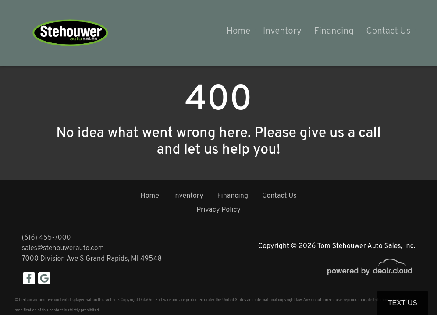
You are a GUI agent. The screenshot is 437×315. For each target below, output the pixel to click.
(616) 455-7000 (46, 238)
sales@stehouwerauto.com (63, 248)
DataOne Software (155, 300)
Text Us (402, 303)
